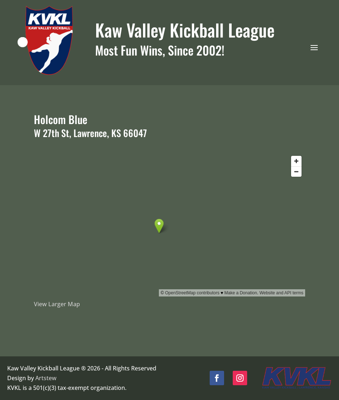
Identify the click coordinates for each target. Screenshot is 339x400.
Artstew (46, 378)
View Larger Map (57, 304)
